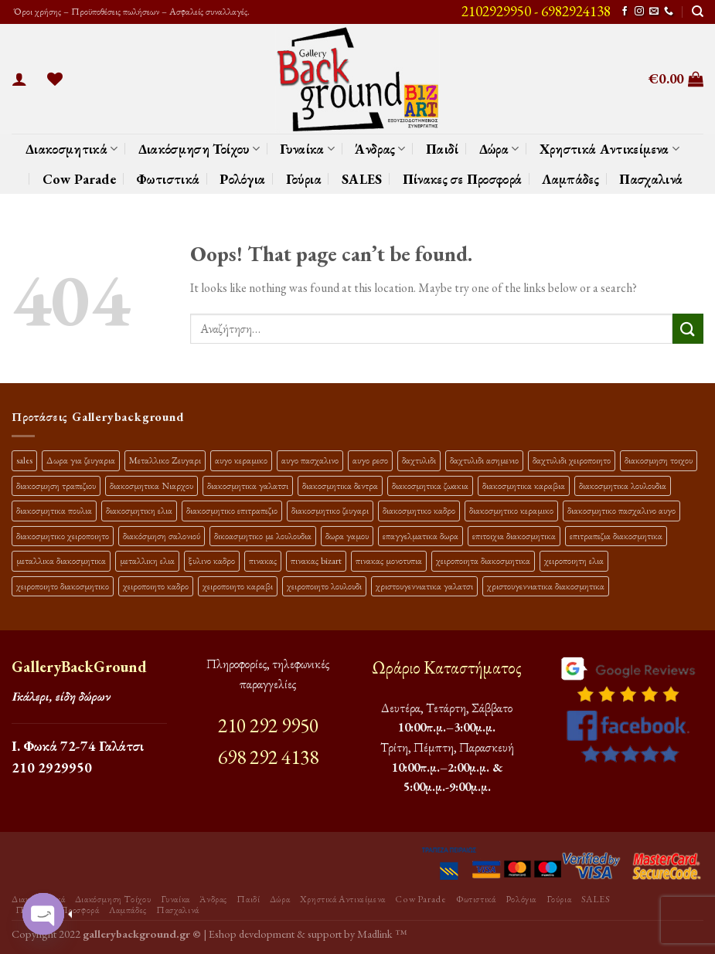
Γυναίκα (307, 149)
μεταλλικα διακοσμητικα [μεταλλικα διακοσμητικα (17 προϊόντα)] (61, 560)
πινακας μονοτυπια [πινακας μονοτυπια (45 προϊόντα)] (389, 560)
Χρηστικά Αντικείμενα (610, 149)
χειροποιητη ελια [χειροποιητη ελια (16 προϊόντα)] (574, 560)
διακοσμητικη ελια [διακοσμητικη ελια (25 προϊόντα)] (139, 510)
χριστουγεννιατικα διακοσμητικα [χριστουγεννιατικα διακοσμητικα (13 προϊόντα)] (545, 585)
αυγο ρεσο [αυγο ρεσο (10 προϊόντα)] (370, 460)
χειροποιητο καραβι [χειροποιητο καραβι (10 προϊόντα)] (238, 585)
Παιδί (442, 149)
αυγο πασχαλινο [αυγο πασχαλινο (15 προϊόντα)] (310, 460)
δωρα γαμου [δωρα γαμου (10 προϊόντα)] (347, 535)
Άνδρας (380, 149)
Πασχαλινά (651, 179)
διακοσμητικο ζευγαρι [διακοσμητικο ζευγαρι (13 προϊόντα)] (330, 510)
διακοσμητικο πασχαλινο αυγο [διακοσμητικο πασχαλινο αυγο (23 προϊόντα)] (621, 510)
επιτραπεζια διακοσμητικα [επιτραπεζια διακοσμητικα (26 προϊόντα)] (616, 535)
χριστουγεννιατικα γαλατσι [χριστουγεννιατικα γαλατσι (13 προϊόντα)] (424, 585)
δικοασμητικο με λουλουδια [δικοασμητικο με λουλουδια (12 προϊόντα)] (263, 535)
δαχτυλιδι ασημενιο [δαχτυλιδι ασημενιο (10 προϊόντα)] (484, 460)
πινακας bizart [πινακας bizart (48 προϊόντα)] (316, 560)
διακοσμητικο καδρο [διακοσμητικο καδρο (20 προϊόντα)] (419, 510)
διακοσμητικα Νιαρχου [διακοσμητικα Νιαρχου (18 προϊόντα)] (151, 485)
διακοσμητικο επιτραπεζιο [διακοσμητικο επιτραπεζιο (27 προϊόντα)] (231, 510)
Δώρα (499, 149)
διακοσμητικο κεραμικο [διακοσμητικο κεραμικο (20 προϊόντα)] (511, 510)
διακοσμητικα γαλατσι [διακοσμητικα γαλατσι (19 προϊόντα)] (247, 485)
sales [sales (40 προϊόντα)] (24, 460)
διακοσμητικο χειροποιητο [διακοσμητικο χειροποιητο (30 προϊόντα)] (62, 535)
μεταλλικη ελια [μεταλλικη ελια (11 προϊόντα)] (147, 560)
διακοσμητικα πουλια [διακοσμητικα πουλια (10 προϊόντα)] (54, 510)
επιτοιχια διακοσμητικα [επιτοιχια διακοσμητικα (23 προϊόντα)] (514, 535)
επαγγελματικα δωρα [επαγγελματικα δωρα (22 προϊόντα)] (420, 535)
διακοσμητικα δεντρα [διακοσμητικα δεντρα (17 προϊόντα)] (340, 485)
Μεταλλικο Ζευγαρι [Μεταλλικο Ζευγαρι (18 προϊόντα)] (165, 460)
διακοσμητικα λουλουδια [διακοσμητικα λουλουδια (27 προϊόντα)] (622, 485)
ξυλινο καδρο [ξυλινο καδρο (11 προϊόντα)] (212, 560)
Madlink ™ (382, 933)
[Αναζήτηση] (697, 11)
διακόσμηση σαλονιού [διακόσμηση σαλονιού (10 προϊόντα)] (161, 535)
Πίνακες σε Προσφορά (463, 179)
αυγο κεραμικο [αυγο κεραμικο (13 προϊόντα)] (241, 460)
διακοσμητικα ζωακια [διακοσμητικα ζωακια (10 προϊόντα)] (430, 485)
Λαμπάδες (570, 179)
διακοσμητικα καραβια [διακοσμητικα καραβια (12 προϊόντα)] (523, 485)
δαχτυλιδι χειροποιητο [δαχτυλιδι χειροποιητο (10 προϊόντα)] (572, 460)
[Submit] (687, 329)
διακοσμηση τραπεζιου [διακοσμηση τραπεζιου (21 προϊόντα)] (56, 485)
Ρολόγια (242, 179)
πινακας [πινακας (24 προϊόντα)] (263, 560)
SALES (362, 179)
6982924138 (576, 11)
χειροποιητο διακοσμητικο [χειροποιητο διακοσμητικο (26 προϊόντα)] (62, 585)
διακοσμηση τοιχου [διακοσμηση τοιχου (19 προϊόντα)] (659, 460)
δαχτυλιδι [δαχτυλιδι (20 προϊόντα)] (419, 460)
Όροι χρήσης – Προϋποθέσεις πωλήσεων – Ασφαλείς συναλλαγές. (131, 11)
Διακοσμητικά (72, 149)
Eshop (223, 933)
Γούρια (304, 179)
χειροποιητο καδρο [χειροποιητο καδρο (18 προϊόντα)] (156, 585)
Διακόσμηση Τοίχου (199, 149)
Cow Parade (80, 179)
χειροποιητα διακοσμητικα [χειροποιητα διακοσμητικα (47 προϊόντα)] (483, 560)
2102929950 (496, 11)
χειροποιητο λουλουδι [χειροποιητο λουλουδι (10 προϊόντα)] (324, 585)
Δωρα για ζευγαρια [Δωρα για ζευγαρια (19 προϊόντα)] (80, 460)
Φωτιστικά (167, 179)
